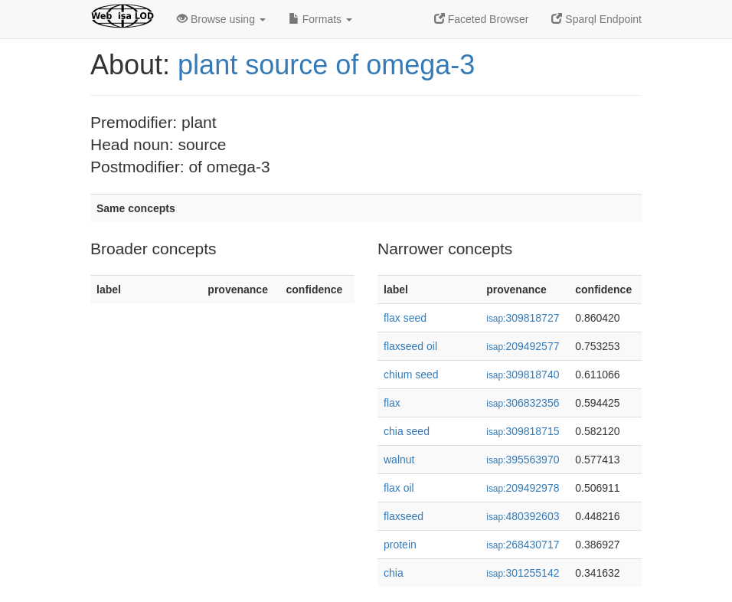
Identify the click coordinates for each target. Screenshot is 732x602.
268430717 (522, 544)
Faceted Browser (481, 19)
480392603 (522, 516)
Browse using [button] (221, 19)
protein (400, 544)
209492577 (522, 346)
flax (392, 403)
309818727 (522, 318)
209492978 (522, 488)
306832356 (522, 403)
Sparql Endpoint (596, 19)
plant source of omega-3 (326, 64)
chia (394, 573)
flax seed (405, 318)
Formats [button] (320, 19)
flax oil (399, 488)
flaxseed (403, 516)
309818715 (522, 431)
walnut (399, 459)
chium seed (411, 374)
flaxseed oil (410, 346)
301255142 (522, 573)
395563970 (522, 459)
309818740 (522, 374)
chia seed (407, 431)
